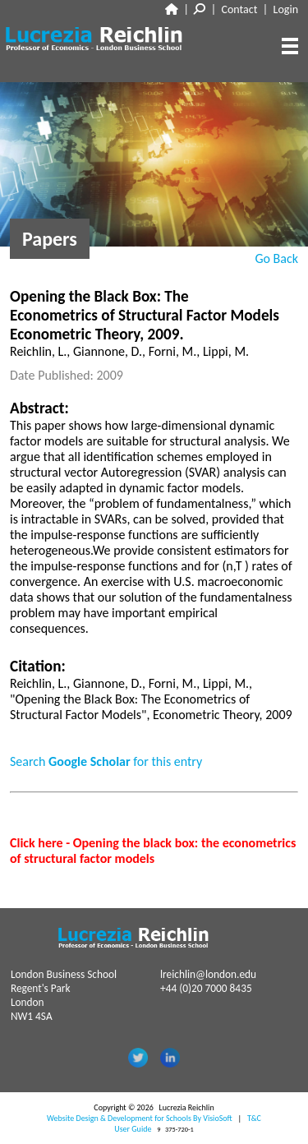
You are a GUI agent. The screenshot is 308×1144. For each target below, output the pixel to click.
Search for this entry (106, 761)
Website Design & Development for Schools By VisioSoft (139, 1118)
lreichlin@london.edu (208, 974)
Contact (240, 9)
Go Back (276, 258)
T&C (254, 1118)
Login (286, 9)
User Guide (132, 1128)
